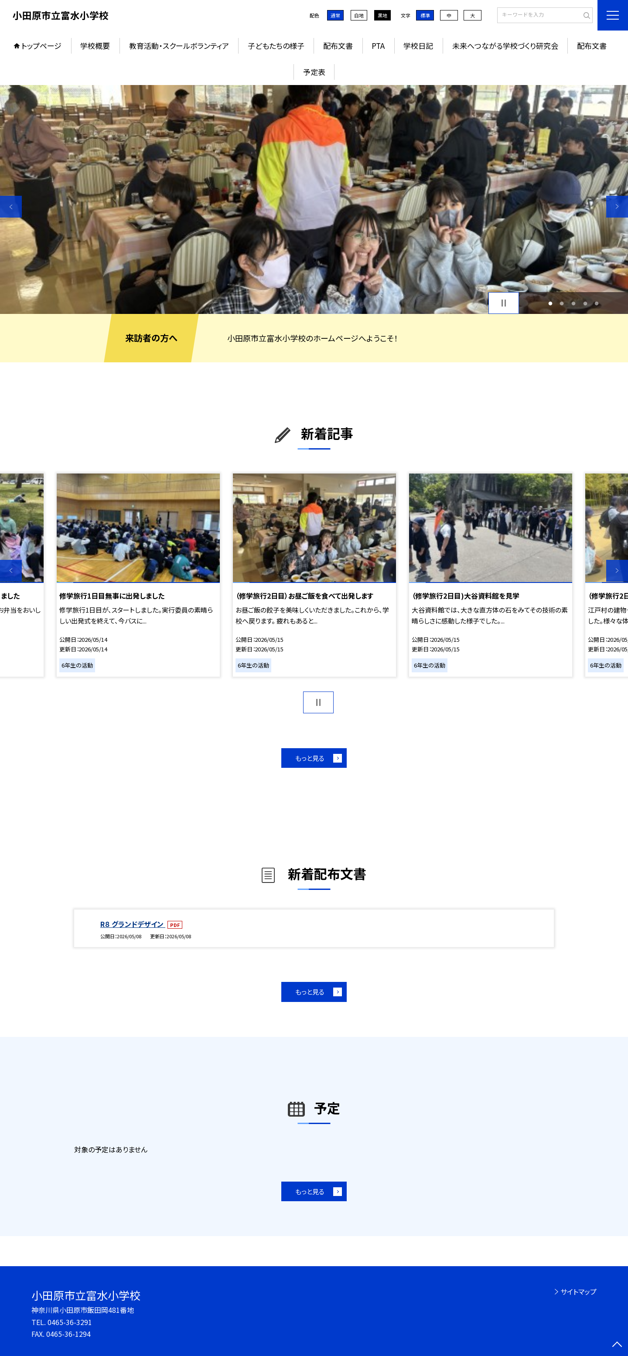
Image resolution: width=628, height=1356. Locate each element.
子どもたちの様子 (276, 45)
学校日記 (418, 45)
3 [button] (574, 303)
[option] (314, 199)
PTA (378, 45)
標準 (425, 15)
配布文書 (338, 45)
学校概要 (95, 45)
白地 (359, 15)
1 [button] (550, 303)
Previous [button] (11, 207)
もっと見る (309, 758)
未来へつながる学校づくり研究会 (505, 45)
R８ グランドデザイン (132, 924)
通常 (335, 15)
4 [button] (585, 303)
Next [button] (617, 207)
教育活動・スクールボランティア (179, 45)
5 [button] (597, 303)
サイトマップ (578, 1291)
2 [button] (562, 303)
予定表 (314, 71)
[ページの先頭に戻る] (617, 1345)
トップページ (41, 45)
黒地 (382, 15)
